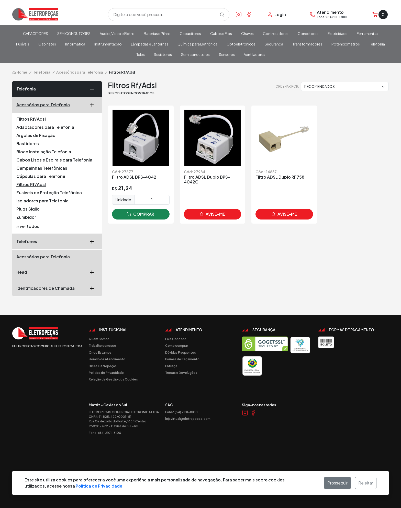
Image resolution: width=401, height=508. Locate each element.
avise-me (212, 214)
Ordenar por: (287, 86)
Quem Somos (99, 339)
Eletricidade (338, 33)
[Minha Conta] (276, 14)
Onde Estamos (100, 352)
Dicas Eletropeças (103, 366)
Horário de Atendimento (107, 359)
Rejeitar (365, 483)
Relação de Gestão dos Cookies (113, 379)
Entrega (171, 366)
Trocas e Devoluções (181, 373)
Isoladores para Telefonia (42, 200)
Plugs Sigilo (28, 209)
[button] (94, 89)
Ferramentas (367, 33)
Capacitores (190, 33)
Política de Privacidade (99, 486)
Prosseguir (337, 483)
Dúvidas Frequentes (180, 352)
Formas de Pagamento (182, 359)
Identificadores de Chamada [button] (57, 288)
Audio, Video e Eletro (117, 33)
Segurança (274, 44)
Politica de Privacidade (106, 373)
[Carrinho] (380, 14)
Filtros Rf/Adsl (31, 119)
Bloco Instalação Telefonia (43, 151)
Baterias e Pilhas (157, 33)
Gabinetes (47, 44)
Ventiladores (254, 54)
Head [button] (57, 272)
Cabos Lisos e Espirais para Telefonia (54, 160)
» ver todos (27, 226)
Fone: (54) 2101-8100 (105, 433)
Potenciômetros (345, 44)
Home (19, 72)
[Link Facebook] (249, 14)
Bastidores (27, 143)
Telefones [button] (57, 241)
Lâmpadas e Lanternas (149, 44)
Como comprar (176, 345)
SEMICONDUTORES (74, 33)
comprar (140, 214)
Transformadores (307, 44)
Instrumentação (108, 44)
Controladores (275, 33)
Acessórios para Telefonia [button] (57, 105)
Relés (140, 54)
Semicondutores (195, 54)
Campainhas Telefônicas (41, 168)
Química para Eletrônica (197, 44)
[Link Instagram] (239, 14)
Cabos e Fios (221, 33)
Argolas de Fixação (35, 135)
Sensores (227, 54)
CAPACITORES (35, 33)
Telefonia (377, 44)
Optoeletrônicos (241, 44)
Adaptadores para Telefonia (45, 127)
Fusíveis (22, 44)
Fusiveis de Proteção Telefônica (49, 192)
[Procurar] (222, 14)
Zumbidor (26, 217)
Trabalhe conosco (102, 345)
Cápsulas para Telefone (40, 176)
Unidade (123, 199)
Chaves (247, 33)
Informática (75, 44)
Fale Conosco (175, 339)
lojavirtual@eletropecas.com (187, 419)
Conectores (308, 33)
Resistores (163, 54)
